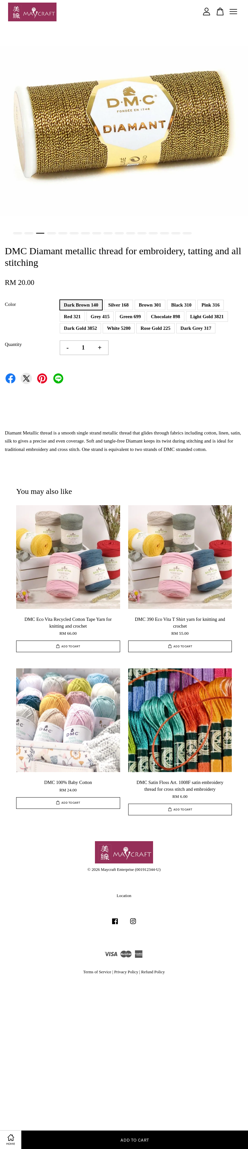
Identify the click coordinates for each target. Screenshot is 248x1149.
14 (164, 233)
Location (124, 895)
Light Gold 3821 (207, 316)
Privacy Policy (126, 972)
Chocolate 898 (165, 316)
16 (187, 233)
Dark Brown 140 (81, 305)
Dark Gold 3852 (80, 328)
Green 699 (130, 316)
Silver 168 (118, 305)
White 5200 (118, 328)
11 (131, 233)
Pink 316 (211, 305)
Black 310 (181, 305)
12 (142, 233)
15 (176, 233)
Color (10, 304)
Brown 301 (150, 305)
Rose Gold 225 (155, 328)
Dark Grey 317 (196, 328)
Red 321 (72, 316)
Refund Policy (153, 972)
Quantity (13, 344)
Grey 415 (100, 316)
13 (153, 233)
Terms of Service (97, 972)
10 (119, 233)
